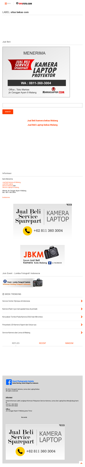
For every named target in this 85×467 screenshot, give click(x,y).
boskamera (6, 197)
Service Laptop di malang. (10, 187)
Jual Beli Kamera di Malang (11, 182)
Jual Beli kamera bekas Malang (42, 120)
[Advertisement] (42, 150)
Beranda (24, 417)
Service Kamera (7, 186)
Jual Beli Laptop (7, 184)
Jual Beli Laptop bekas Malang (42, 125)
